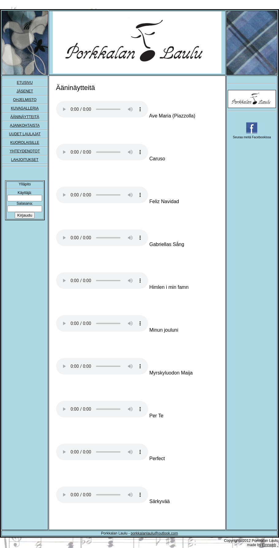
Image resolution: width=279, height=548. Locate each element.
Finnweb (269, 545)
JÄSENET (25, 91)
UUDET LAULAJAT (24, 134)
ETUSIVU (25, 82)
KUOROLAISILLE (24, 142)
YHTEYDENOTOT (25, 151)
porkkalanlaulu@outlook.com (154, 533)
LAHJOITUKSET (24, 160)
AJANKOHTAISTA (25, 125)
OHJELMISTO (24, 100)
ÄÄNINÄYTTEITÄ (24, 117)
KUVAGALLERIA (25, 108)
